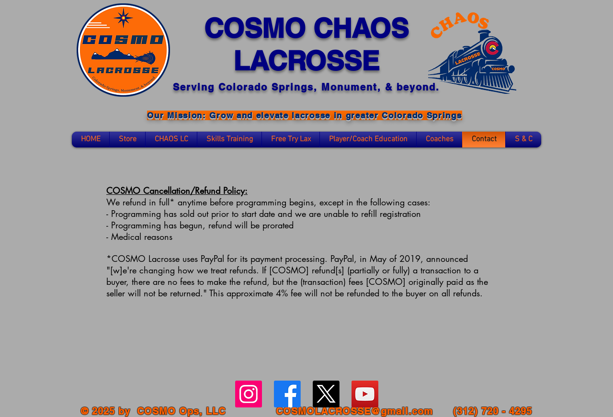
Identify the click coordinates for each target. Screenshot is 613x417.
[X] (326, 394)
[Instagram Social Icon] (248, 394)
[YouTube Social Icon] (365, 394)
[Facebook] (287, 394)
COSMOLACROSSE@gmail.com (354, 411)
